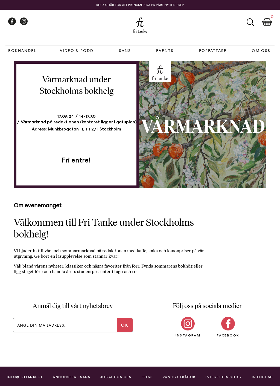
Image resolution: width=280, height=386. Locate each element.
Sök (250, 22)
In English (262, 377)
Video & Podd (77, 50)
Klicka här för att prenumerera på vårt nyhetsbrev (140, 5)
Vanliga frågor (179, 377)
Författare (213, 50)
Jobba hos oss (116, 377)
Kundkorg (267, 22)
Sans (125, 50)
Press (147, 377)
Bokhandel (22, 50)
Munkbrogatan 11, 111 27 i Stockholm (84, 129)
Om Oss (261, 50)
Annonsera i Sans (71, 377)
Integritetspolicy (223, 377)
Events (165, 50)
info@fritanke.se (25, 377)
